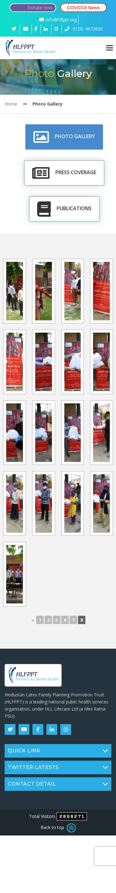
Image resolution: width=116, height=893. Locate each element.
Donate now (39, 7)
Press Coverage (64, 173)
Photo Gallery (64, 137)
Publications (64, 209)
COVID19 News (83, 7)
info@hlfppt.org (58, 19)
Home (11, 104)
